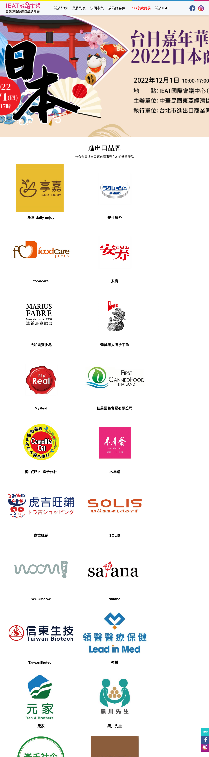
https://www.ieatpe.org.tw (93, 721)
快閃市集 (97, 8)
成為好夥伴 (116, 8)
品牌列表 (79, 8)
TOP (205, 732)
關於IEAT (162, 8)
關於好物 (61, 8)
